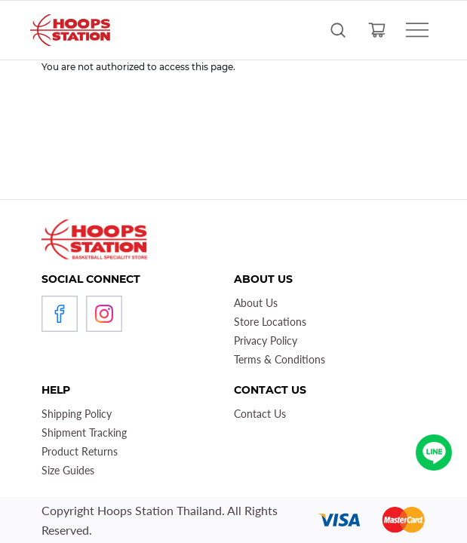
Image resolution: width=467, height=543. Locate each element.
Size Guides (67, 470)
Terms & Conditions (279, 359)
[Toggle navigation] (417, 30)
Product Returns (79, 451)
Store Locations (270, 321)
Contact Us (260, 413)
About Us (256, 302)
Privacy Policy (265, 340)
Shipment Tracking (84, 432)
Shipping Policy (76, 413)
